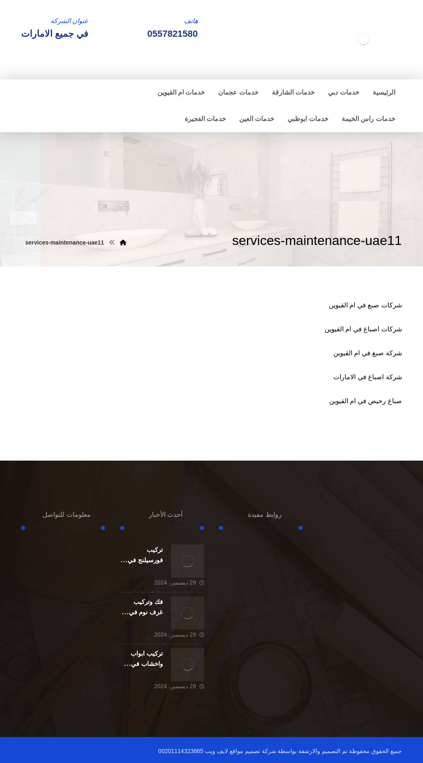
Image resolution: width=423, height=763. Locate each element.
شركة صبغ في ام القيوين (367, 353)
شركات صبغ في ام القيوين (365, 305)
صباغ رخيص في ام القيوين (365, 400)
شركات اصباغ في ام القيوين (363, 329)
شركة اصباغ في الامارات (367, 376)
